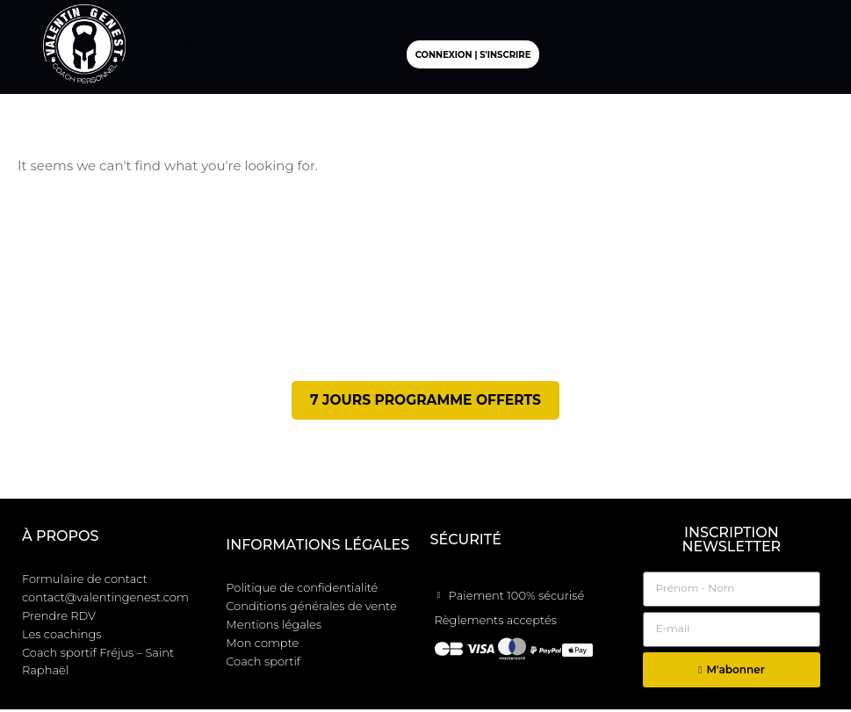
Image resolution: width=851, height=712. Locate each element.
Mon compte (262, 646)
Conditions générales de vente (311, 609)
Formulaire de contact (85, 582)
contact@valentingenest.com (105, 600)
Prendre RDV (59, 619)
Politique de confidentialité (302, 591)
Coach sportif (263, 665)
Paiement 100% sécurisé (517, 599)
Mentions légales (273, 628)
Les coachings (62, 637)
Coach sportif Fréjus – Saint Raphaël (98, 664)
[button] (187, 41)
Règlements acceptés (496, 622)
